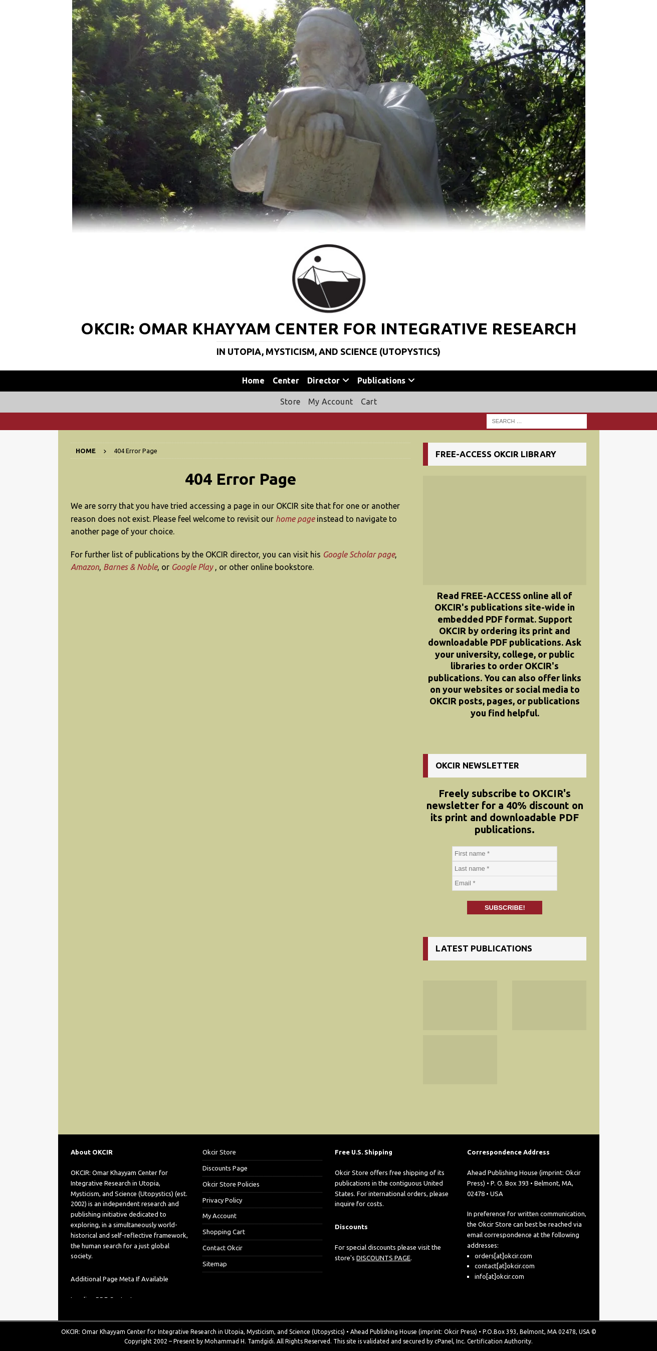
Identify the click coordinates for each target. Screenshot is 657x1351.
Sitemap (214, 1263)
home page (295, 518)
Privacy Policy (222, 1200)
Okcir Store (219, 1151)
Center (286, 380)
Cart (369, 401)
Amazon (85, 566)
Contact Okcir (222, 1247)
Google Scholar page (359, 554)
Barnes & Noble (130, 566)
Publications (381, 380)
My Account (330, 401)
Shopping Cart (223, 1231)
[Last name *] (504, 868)
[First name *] (504, 853)
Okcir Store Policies (231, 1184)
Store (290, 401)
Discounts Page (225, 1168)
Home (253, 380)
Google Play (192, 566)
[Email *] (504, 883)
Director (323, 380)
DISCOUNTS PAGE (383, 1257)
